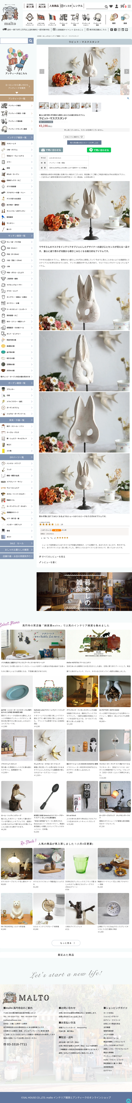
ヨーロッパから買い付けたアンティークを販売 (16, 86)
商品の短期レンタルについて (114, 1041)
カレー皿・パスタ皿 (11, 242)
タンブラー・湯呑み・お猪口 (14, 297)
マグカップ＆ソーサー (11, 285)
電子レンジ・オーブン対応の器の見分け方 (15, 376)
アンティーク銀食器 (11, 121)
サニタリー (8, 223)
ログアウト (107, 1070)
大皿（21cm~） (9, 248)
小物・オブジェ (9, 149)
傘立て (6, 445)
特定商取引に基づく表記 (112, 1063)
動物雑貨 (7, 217)
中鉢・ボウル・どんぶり (12, 272)
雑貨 (113, 18)
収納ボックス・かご (11, 180)
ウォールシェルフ (10, 488)
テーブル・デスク (10, 432)
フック (6, 469)
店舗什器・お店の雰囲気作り (17, 556)
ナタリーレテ (8, 143)
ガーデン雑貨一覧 (16, 382)
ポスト (6, 537)
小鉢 (5, 266)
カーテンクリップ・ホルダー (14, 506)
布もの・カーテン (10, 174)
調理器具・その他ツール (12, 327)
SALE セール (17, 543)
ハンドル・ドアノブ (11, 463)
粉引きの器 (8, 358)
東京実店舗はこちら (98, 29)
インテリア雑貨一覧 (17, 137)
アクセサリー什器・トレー (13, 192)
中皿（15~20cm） (10, 254)
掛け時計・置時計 (10, 205)
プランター (8, 389)
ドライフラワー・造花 (11, 401)
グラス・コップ (9, 291)
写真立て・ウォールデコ (12, 156)
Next (126, 71)
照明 (5, 168)
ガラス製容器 (8, 186)
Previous (41, 71)
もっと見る (66, 943)
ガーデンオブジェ (10, 407)
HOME (39, 36)
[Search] (95, 7)
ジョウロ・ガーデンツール (13, 414)
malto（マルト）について (113, 1059)
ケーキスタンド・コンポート (14, 309)
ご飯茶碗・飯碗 (9, 278)
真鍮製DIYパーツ (10, 512)
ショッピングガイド (111, 1016)
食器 (125, 18)
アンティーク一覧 (16, 98)
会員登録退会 (108, 1067)
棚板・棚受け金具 (10, 475)
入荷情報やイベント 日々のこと (68, 29)
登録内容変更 (108, 1031)
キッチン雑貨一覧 (16, 235)
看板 (5, 531)
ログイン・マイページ (111, 1020)
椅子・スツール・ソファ (12, 426)
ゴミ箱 (6, 451)
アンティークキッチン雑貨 (14, 129)
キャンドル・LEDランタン (13, 211)
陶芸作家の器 (8, 340)
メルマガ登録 (108, 1034)
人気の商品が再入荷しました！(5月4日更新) (66, 844)
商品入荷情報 (108, 1052)
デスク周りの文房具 (11, 198)
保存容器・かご (9, 315)
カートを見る (108, 1013)
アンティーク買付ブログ (112, 1056)
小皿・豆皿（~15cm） (12, 260)
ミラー (6, 162)
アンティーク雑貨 (11, 105)
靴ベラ (6, 229)
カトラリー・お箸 (10, 303)
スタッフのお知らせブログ (113, 1045)
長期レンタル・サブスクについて (116, 1049)
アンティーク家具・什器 (13, 113)
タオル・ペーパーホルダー (13, 494)
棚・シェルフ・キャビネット (14, 438)
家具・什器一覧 (16, 420)
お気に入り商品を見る (111, 1023)
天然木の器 (8, 370)
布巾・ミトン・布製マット (13, 321)
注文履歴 (106, 1027)
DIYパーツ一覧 (17, 457)
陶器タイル (8, 500)
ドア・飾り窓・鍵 (10, 518)
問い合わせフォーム (111, 1038)
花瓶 (5, 395)
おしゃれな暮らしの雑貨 (17, 549)
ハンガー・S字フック (11, 524)
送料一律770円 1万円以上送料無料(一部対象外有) (26, 29)
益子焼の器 (8, 352)
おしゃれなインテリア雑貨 (51, 36)
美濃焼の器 (8, 346)
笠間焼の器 (8, 364)
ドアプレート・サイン (11, 482)
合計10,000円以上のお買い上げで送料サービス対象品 (68, 168)
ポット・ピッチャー (11, 334)
